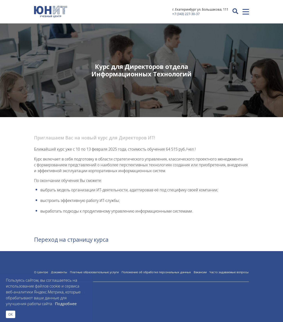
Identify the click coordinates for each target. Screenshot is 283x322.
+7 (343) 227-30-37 (185, 14)
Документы (59, 272)
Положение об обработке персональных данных (156, 272)
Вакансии (200, 272)
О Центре (41, 272)
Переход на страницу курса (71, 239)
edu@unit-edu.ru (45, 303)
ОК (10, 314)
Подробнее (66, 303)
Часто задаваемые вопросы (229, 272)
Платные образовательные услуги (94, 272)
